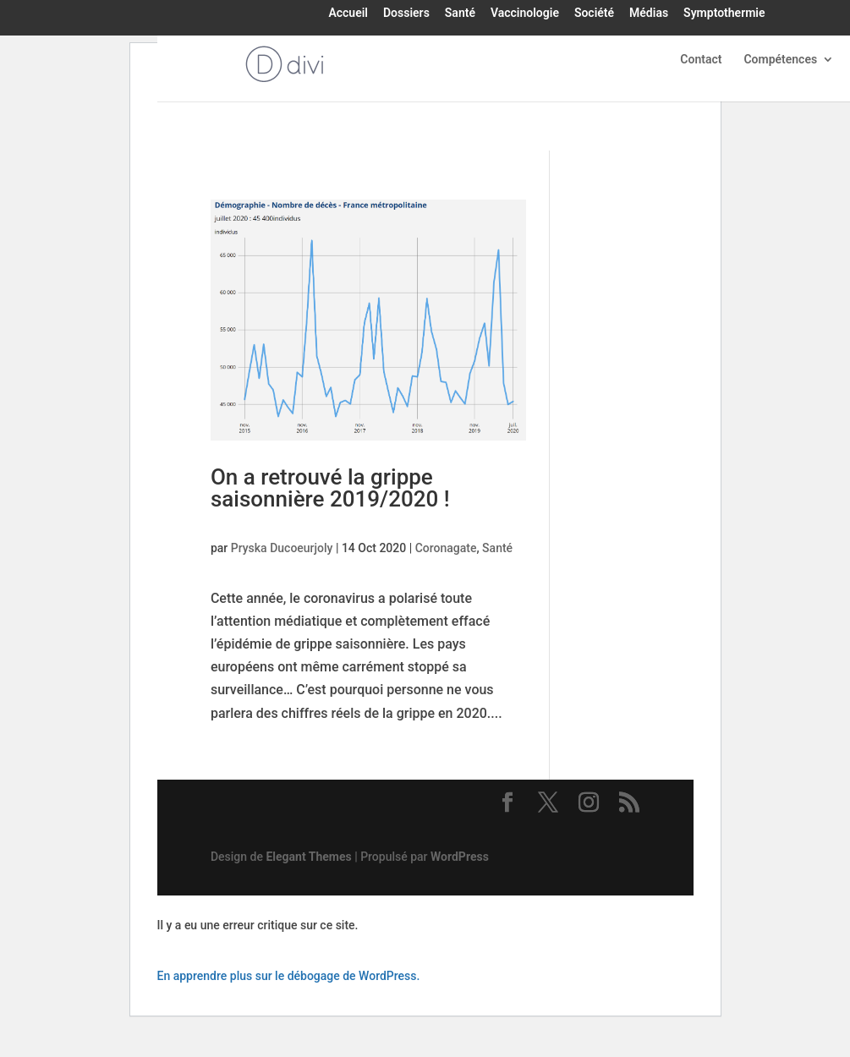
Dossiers (406, 13)
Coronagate (446, 548)
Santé (460, 13)
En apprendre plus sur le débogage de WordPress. (288, 976)
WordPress (459, 856)
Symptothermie (724, 13)
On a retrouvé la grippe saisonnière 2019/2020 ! (330, 488)
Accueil (348, 13)
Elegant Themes (308, 856)
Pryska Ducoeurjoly (282, 548)
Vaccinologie (525, 13)
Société (594, 13)
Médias (648, 13)
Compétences (780, 59)
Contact (700, 59)
